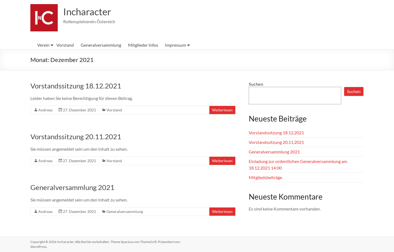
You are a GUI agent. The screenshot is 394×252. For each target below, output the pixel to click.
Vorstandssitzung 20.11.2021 (75, 136)
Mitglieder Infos (143, 45)
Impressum (175, 45)
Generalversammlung (101, 45)
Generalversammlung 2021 (72, 187)
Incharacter (88, 12)
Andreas (45, 110)
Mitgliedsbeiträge (265, 177)
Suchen (256, 84)
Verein (43, 45)
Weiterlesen (222, 110)
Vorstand (65, 45)
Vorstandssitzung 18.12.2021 (75, 85)
